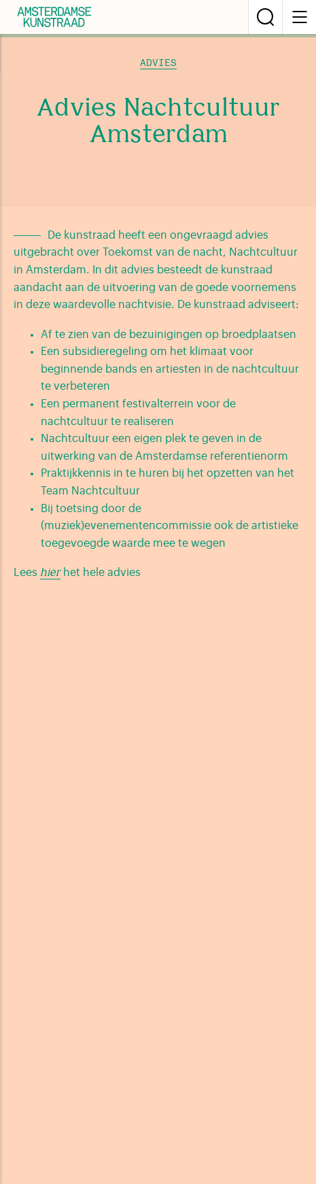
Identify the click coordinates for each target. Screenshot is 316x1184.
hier (50, 573)
